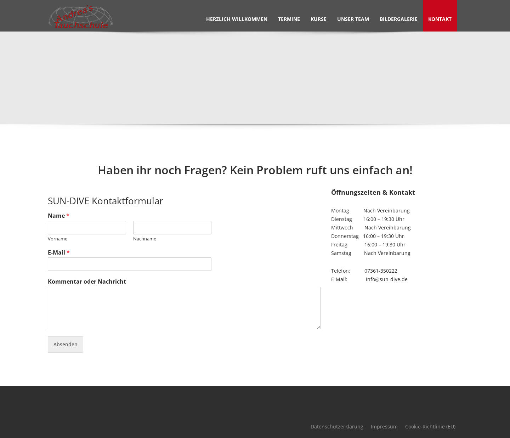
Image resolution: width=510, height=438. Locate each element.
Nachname (144, 239)
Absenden (65, 344)
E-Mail (59, 252)
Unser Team (353, 19)
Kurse (319, 19)
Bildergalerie (399, 19)
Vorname (57, 239)
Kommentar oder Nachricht (87, 281)
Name (58, 216)
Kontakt (440, 19)
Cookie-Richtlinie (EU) (430, 426)
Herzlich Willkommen (236, 19)
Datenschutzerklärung (337, 426)
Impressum (384, 426)
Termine (289, 19)
